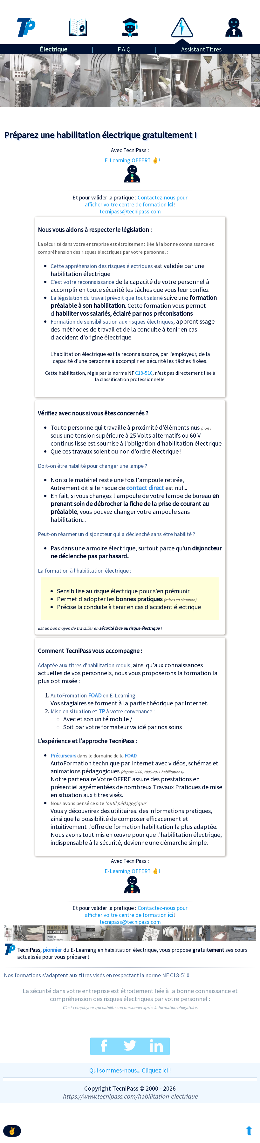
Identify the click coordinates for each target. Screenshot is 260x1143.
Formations (78, 6)
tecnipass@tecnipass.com (130, 211)
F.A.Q (124, 49)
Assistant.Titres (201, 49)
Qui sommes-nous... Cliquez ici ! (130, 1070)
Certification (130, 6)
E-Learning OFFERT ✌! (132, 170)
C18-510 (144, 373)
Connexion (234, 6)
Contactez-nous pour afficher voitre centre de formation (136, 201)
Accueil (26, 6)
